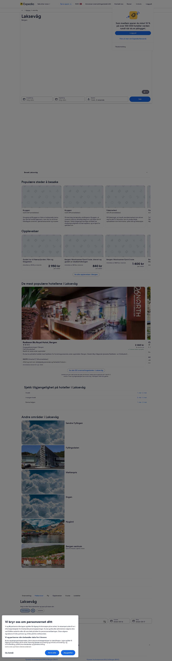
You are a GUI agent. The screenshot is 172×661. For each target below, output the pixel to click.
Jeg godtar (68, 653)
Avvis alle (52, 653)
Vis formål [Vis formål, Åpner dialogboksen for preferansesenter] (9, 653)
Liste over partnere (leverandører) (18, 647)
